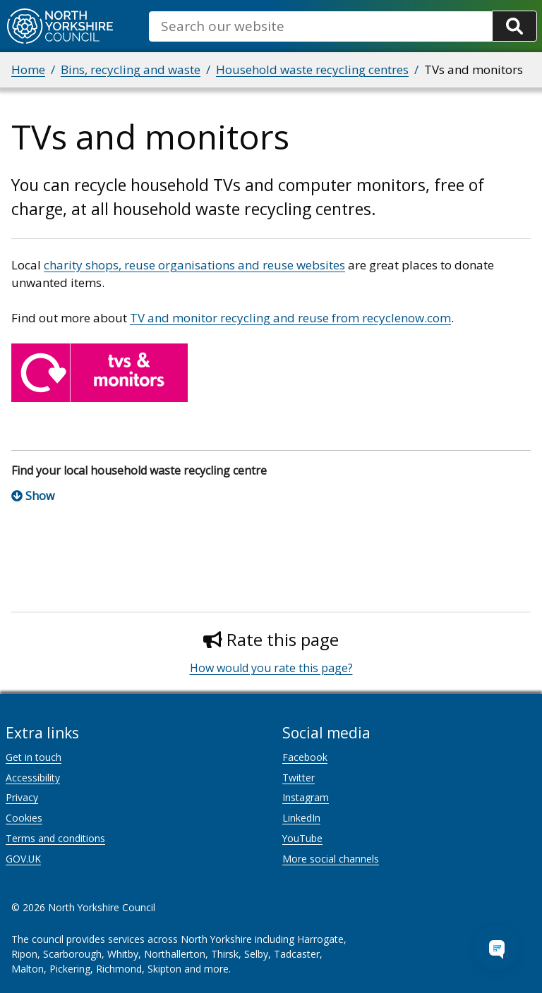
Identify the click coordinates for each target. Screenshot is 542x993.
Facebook (304, 757)
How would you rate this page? (271, 668)
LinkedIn (301, 817)
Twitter (298, 777)
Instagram (305, 797)
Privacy (22, 797)
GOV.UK (23, 858)
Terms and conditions (55, 838)
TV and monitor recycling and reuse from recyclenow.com (290, 318)
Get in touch (33, 757)
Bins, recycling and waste (130, 69)
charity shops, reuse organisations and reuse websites (194, 265)
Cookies (24, 817)
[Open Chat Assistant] (496, 947)
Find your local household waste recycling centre (139, 470)
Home (28, 69)
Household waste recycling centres (312, 69)
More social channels (330, 858)
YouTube (302, 838)
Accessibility (33, 777)
